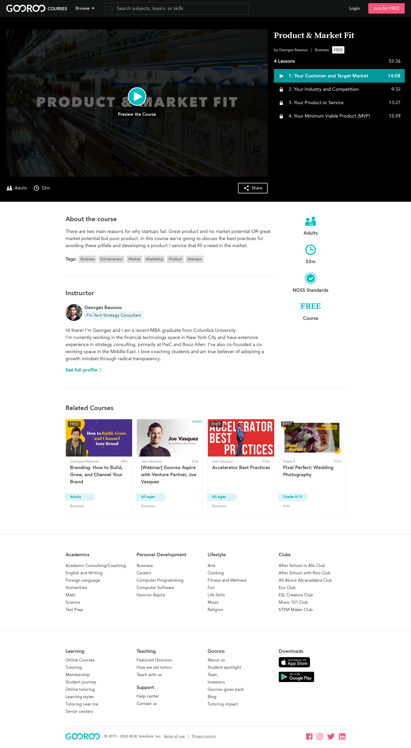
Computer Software (155, 587)
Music (213, 602)
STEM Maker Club (296, 609)
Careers (144, 572)
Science (73, 602)
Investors (216, 682)
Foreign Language (83, 580)
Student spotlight (224, 667)
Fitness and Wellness (227, 580)
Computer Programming (160, 580)
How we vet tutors (154, 667)
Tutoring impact (223, 704)
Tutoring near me (82, 704)
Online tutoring (80, 689)
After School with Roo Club (305, 572)
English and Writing (84, 572)
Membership (78, 674)
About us (216, 659)
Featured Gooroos (154, 659)
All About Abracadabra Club (305, 580)
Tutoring (74, 667)
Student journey (81, 682)
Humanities (76, 587)
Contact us (147, 703)
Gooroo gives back (226, 689)
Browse (85, 8)
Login (354, 8)
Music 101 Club (293, 602)
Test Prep (74, 609)
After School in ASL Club (302, 565)
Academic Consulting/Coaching (96, 565)
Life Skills (216, 594)
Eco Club (287, 587)
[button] (85, 8)
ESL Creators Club (296, 594)
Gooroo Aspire (151, 594)
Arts (211, 565)
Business (145, 565)
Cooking (216, 572)
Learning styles (80, 696)
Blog (212, 696)
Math (70, 594)
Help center (148, 696)
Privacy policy (204, 736)
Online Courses (80, 659)
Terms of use (175, 736)
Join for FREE (386, 8)
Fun (211, 587)
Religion (215, 609)
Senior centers (79, 711)
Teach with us (149, 674)
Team (213, 674)
